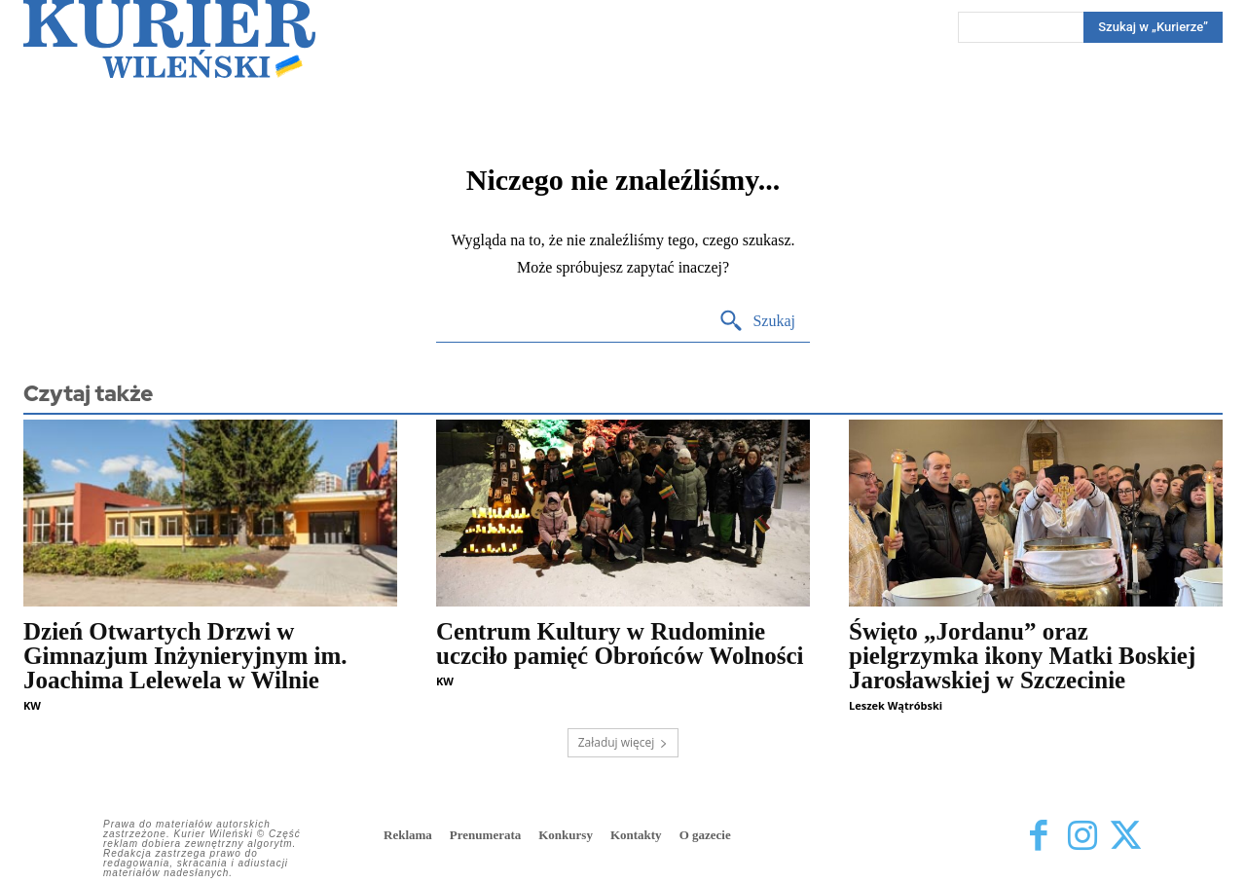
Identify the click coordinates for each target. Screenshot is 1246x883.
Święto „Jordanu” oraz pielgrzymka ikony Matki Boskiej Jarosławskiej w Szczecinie (1022, 655)
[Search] (1153, 27)
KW (32, 705)
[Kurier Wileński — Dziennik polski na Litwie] (169, 39)
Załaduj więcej (623, 742)
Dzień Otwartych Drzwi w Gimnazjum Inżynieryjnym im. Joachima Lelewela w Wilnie (185, 655)
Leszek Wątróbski (895, 705)
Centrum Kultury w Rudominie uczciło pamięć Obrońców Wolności (620, 643)
